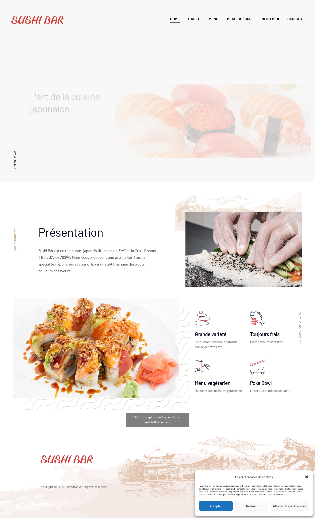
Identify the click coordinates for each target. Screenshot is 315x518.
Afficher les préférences (289, 506)
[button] (306, 477)
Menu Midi (270, 18)
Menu (214, 18)
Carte (194, 18)
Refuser (251, 506)
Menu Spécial (240, 18)
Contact (295, 18)
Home (175, 18)
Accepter (216, 506)
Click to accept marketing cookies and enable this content (157, 419)
